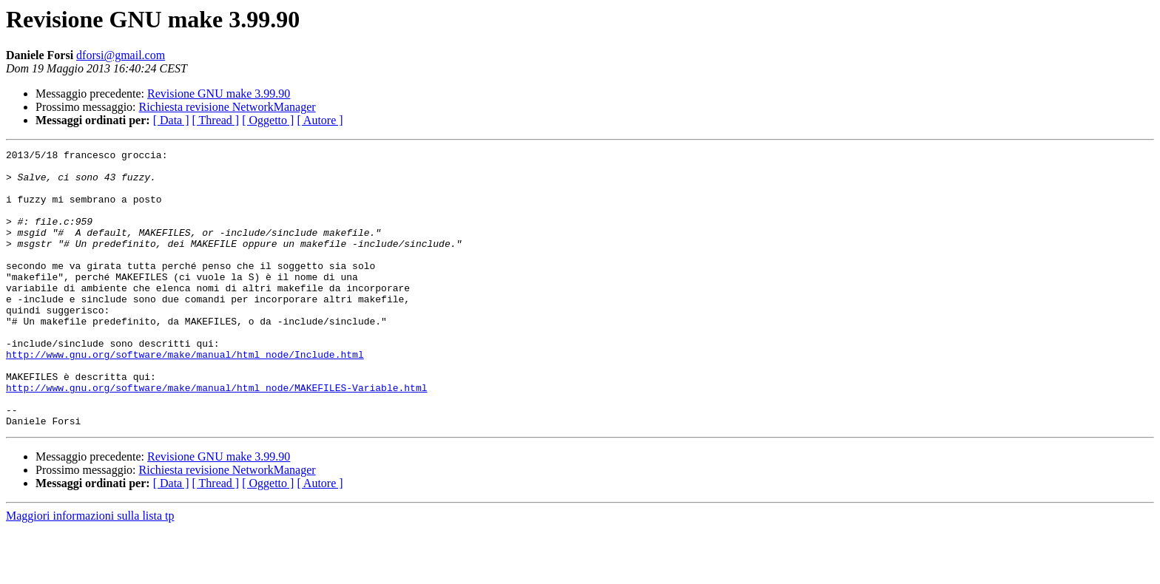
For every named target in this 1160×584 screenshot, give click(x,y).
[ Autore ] (320, 120)
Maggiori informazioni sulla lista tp (90, 571)
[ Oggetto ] (268, 120)
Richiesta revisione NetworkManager (227, 107)
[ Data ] (171, 120)
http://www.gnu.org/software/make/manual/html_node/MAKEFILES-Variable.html (216, 436)
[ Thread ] (216, 120)
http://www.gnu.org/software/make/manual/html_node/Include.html (185, 396)
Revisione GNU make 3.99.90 (218, 93)
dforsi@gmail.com (120, 55)
